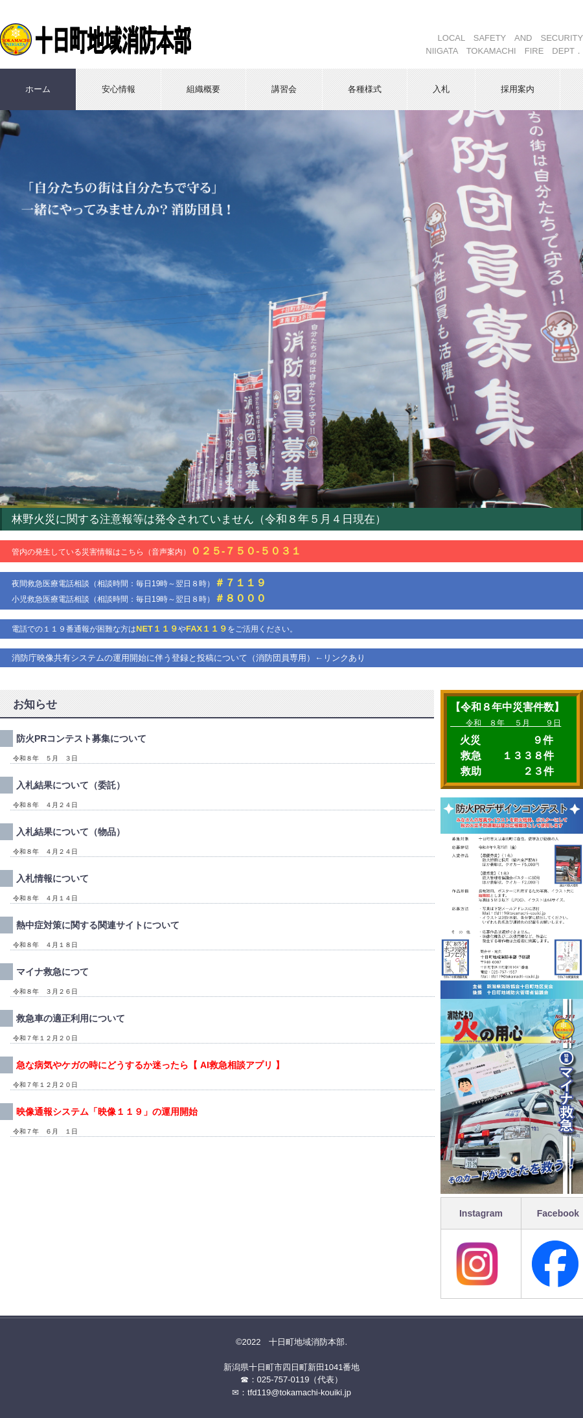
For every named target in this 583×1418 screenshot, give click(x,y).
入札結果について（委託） (70, 785)
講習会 (284, 89)
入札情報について (52, 878)
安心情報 (118, 89)
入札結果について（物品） (70, 832)
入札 (441, 89)
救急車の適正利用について (70, 1018)
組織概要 (203, 89)
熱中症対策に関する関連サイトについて (97, 925)
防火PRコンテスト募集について (81, 738)
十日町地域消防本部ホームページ (139, 34)
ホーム (38, 89)
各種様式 (365, 89)
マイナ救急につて (52, 971)
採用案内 (517, 89)
